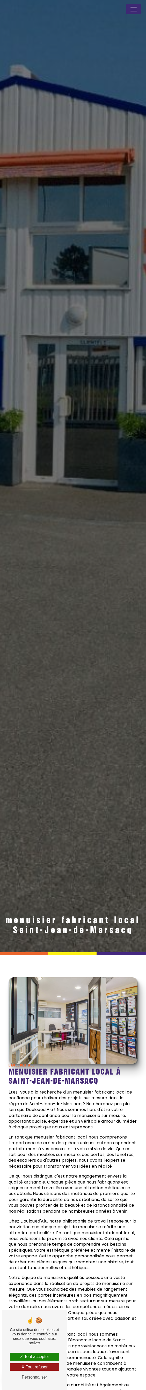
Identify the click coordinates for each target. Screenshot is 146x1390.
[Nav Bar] (133, 9)
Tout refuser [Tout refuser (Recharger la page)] (34, 1367)
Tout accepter (34, 1356)
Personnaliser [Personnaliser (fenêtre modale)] (34, 1377)
